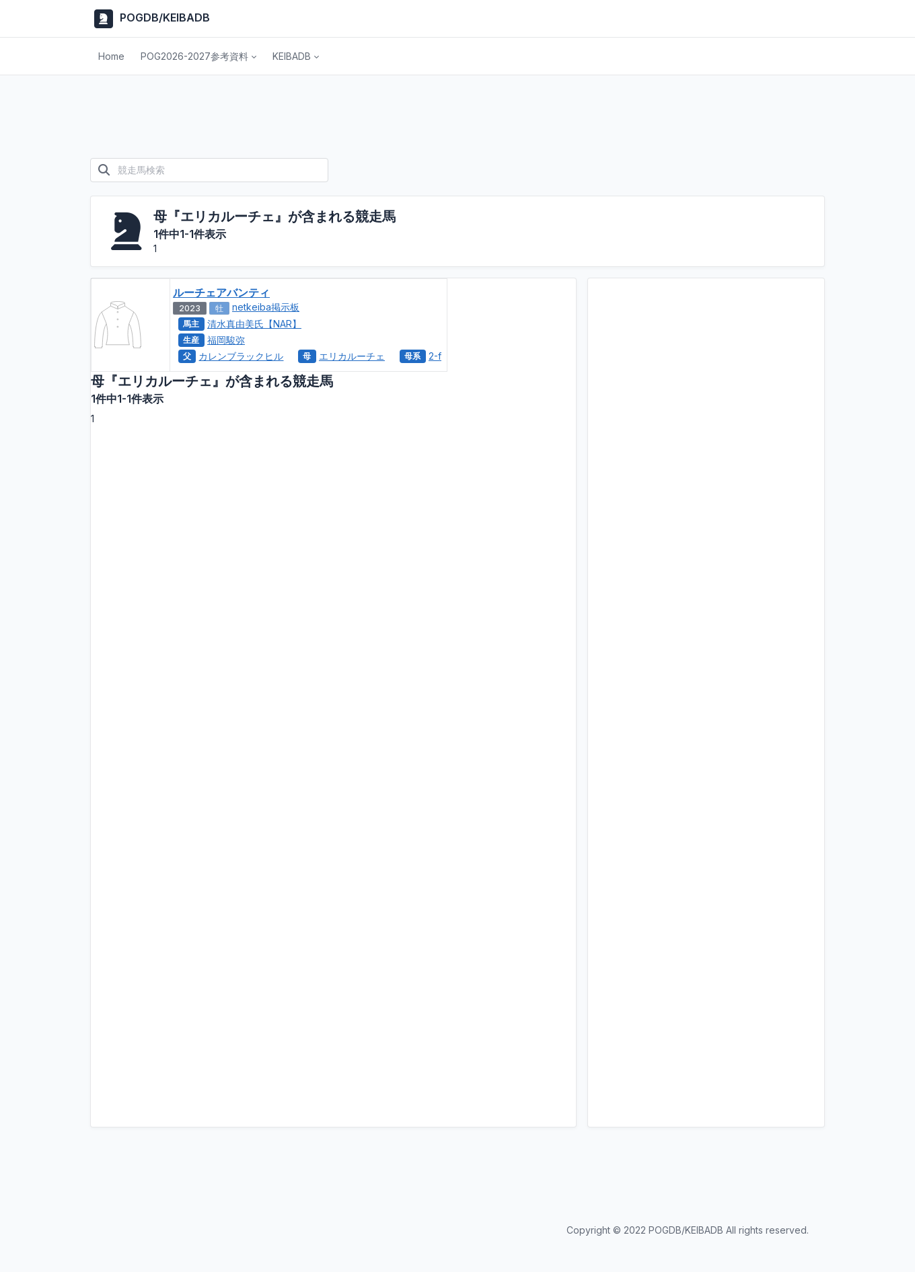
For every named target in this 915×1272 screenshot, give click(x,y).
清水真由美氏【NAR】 (254, 323)
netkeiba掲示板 (265, 307)
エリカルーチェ (352, 356)
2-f (435, 356)
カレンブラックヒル (240, 356)
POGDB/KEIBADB (150, 19)
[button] (198, 56)
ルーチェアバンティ (221, 292)
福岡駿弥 (226, 340)
